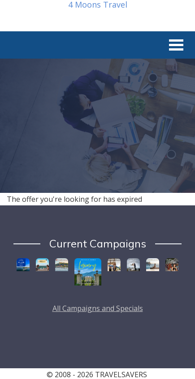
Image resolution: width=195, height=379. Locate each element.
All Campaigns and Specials (97, 308)
